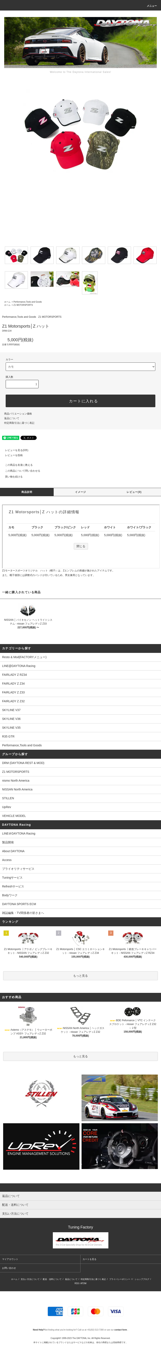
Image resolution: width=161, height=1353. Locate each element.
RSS (77, 1283)
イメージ (80, 492)
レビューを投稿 (11, 455)
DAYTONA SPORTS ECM (19, 904)
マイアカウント (10, 1259)
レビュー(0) (134, 492)
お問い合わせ (9, 1268)
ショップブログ (142, 1279)
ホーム (7, 302)
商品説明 (26, 492)
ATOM (83, 1283)
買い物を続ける (11, 476)
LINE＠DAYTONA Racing (18, 833)
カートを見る (89, 1259)
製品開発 (8, 842)
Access (7, 860)
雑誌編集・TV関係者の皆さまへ (23, 913)
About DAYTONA (13, 851)
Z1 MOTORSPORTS (23, 305)
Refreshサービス (13, 886)
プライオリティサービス (18, 868)
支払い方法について (30, 1279)
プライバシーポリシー (119, 1279)
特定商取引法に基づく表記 (19, 422)
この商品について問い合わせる (20, 470)
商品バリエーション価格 (18, 413)
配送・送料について (52, 1279)
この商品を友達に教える (16, 464)
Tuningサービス (14, 877)
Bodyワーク (10, 895)
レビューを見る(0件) (14, 450)
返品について (11, 418)
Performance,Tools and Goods (27, 302)
